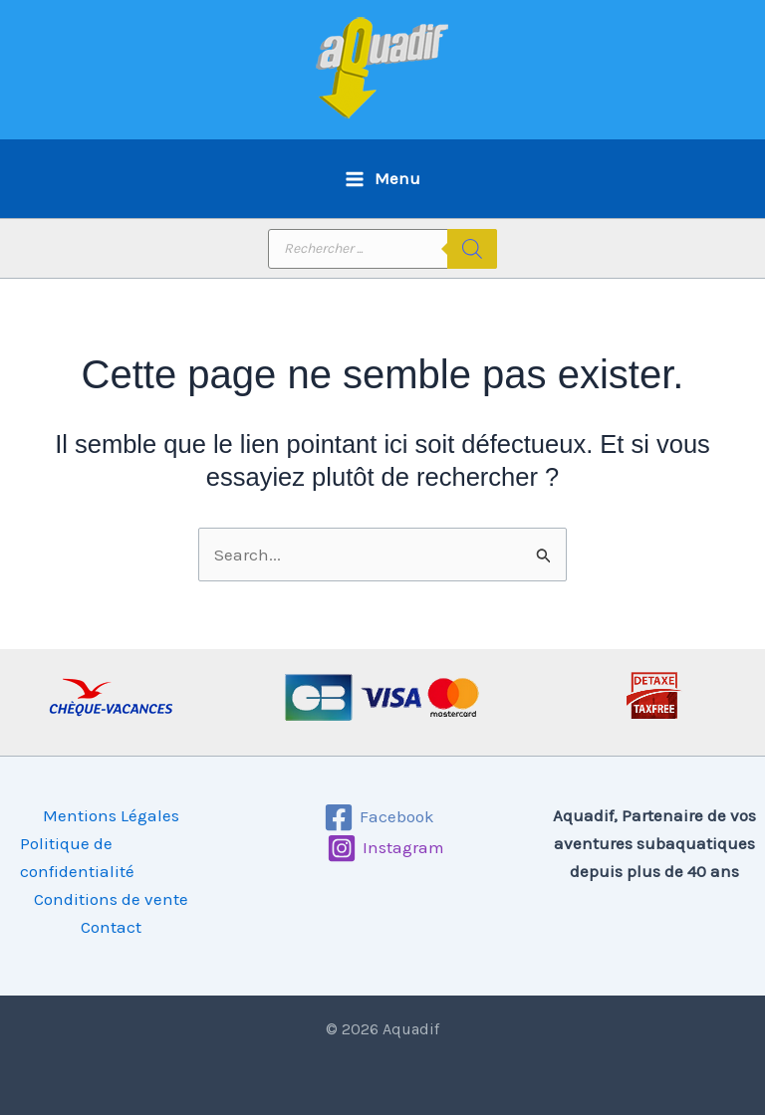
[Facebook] (380, 817)
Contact (111, 927)
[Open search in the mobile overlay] (382, 249)
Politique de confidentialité (77, 857)
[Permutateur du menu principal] (382, 178)
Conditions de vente (111, 899)
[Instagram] (385, 848)
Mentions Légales (111, 815)
